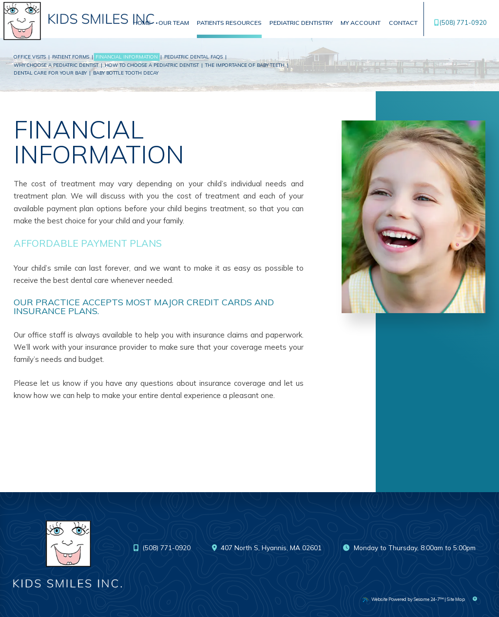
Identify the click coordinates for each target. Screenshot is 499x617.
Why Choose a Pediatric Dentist (56, 65)
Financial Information (127, 57)
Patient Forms (70, 57)
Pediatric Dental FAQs (193, 57)
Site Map (456, 599)
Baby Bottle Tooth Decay (125, 73)
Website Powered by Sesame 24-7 (403, 599)
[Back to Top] (475, 599)
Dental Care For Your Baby (50, 73)
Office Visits (30, 57)
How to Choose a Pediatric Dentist (152, 65)
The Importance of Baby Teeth (245, 65)
